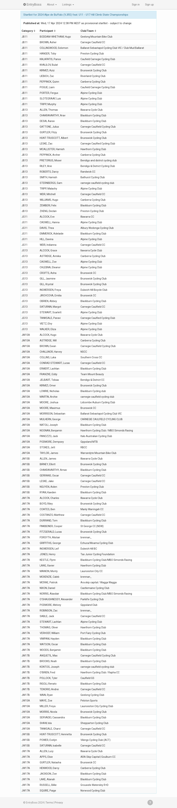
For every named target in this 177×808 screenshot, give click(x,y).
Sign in (136, 4)
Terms (49, 802)
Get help (150, 802)
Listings (68, 4)
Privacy (59, 802)
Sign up (149, 4)
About (52, 4)
